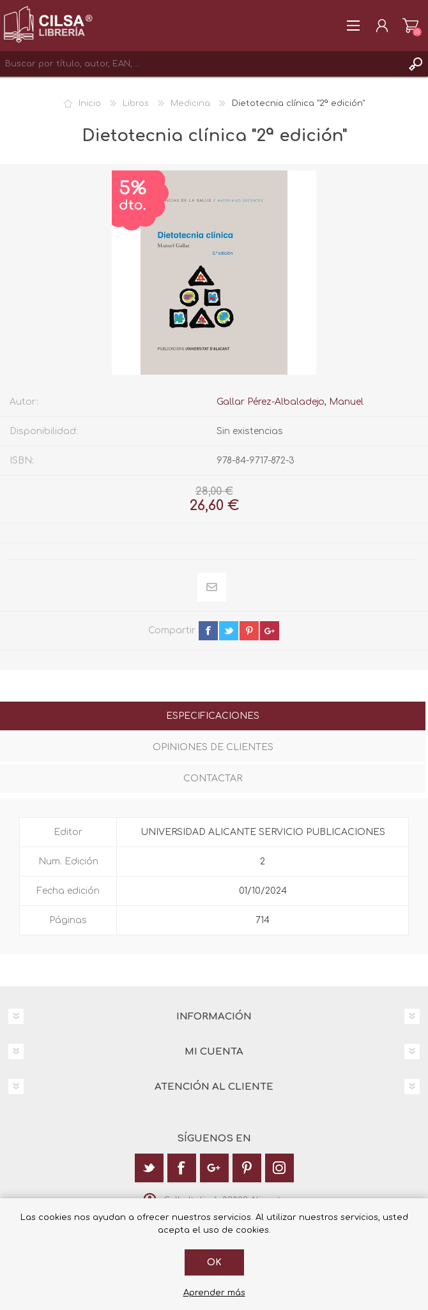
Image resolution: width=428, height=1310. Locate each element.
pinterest (249, 630)
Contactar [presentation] (212, 778)
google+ (269, 630)
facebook (208, 630)
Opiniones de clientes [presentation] (213, 747)
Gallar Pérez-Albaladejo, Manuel (290, 402)
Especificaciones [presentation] (212, 716)
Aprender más (214, 1292)
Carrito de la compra (410, 25)
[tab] (212, 717)
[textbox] (201, 64)
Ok (214, 1262)
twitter (228, 630)
